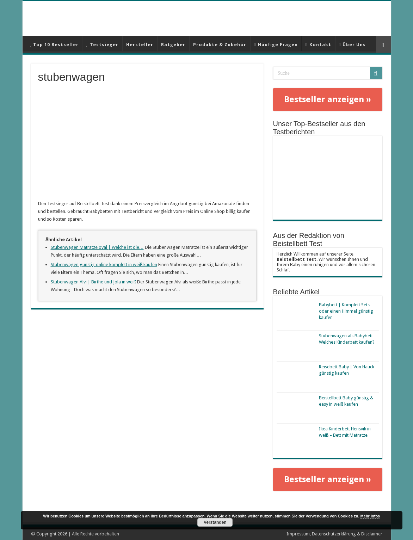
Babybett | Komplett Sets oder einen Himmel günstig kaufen (346, 311)
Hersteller (139, 44)
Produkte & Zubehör (219, 44)
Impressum (298, 533)
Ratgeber (173, 44)
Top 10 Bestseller (54, 44)
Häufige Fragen (276, 44)
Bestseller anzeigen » (327, 99)
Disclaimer (371, 533)
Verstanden (215, 522)
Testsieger (102, 44)
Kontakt (318, 44)
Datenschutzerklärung (334, 533)
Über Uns (352, 44)
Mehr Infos (370, 516)
